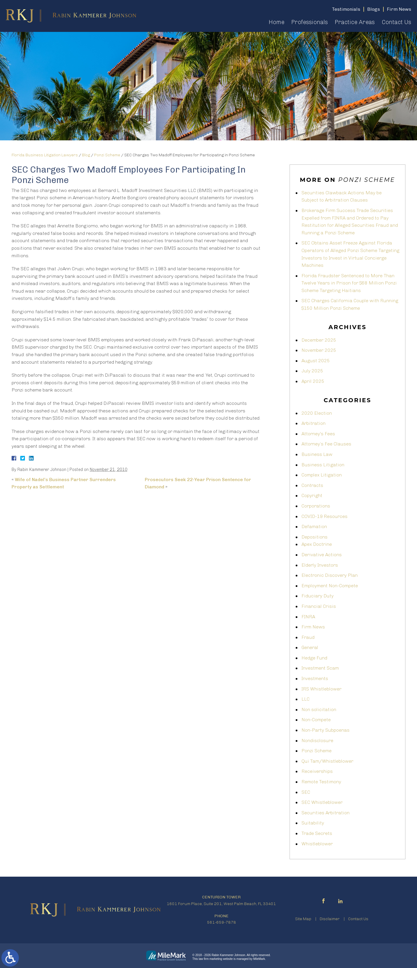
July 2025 (312, 371)
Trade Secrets (316, 833)
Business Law (316, 454)
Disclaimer (330, 918)
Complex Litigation (321, 475)
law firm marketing (210, 958)
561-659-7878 (221, 922)
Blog (86, 155)
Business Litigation (322, 464)
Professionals (309, 22)
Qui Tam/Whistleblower (327, 761)
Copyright (311, 495)
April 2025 (312, 381)
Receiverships (317, 771)
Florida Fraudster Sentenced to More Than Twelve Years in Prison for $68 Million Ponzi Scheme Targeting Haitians (349, 283)
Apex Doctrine (316, 544)
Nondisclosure (317, 740)
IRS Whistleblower (321, 689)
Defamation (314, 526)
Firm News (313, 627)
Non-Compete (316, 719)
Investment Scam (320, 668)
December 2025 (318, 340)
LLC (305, 699)
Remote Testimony (321, 781)
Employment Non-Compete (329, 585)
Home (276, 22)
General (309, 647)
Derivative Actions (321, 554)
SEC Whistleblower (322, 802)
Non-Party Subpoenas (325, 730)
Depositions (314, 537)
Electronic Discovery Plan (329, 575)
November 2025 (318, 350)
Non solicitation (318, 709)
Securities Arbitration (325, 812)
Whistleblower (317, 843)
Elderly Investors (319, 565)
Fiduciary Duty (317, 596)
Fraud (307, 637)
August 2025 (315, 360)
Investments (314, 678)
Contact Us (396, 22)
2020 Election (316, 413)
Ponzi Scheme (107, 155)
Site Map (303, 918)
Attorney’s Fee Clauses (326, 444)
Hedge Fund (314, 658)
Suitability (312, 823)
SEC (305, 792)
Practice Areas (355, 22)
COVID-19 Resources (324, 516)
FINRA (308, 616)
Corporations (315, 506)
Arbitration (313, 423)
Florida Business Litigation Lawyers (45, 155)
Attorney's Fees (318, 433)
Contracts (312, 485)
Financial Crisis (318, 606)
